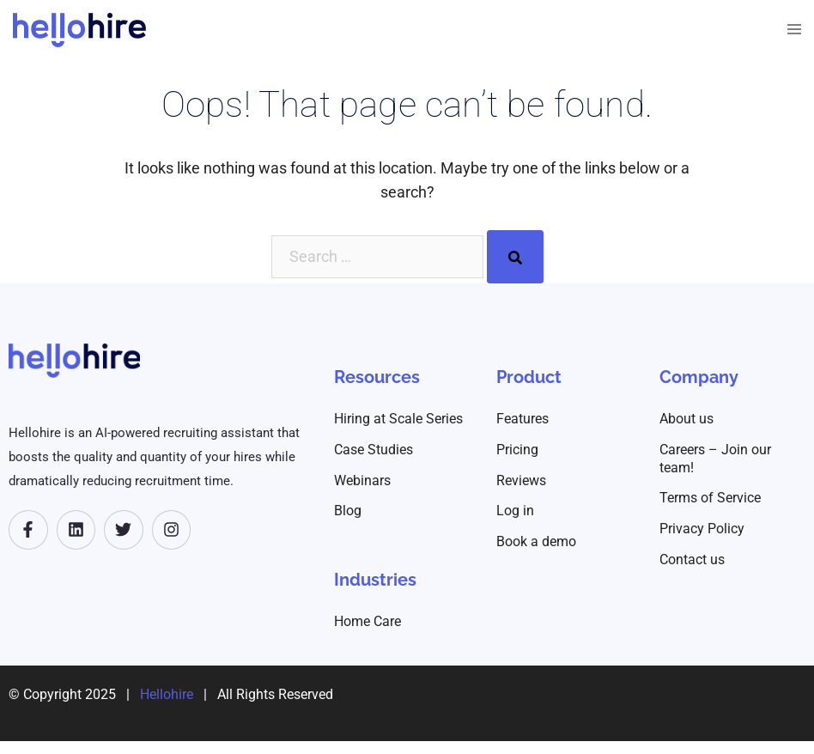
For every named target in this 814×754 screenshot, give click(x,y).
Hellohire (166, 694)
